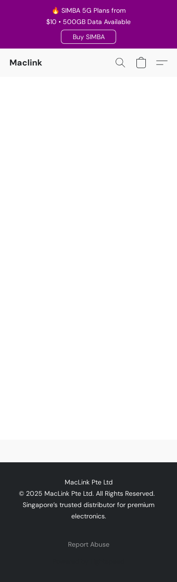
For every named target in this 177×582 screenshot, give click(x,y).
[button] (88, 37)
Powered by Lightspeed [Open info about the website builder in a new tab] (88, 561)
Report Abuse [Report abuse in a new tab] (89, 544)
